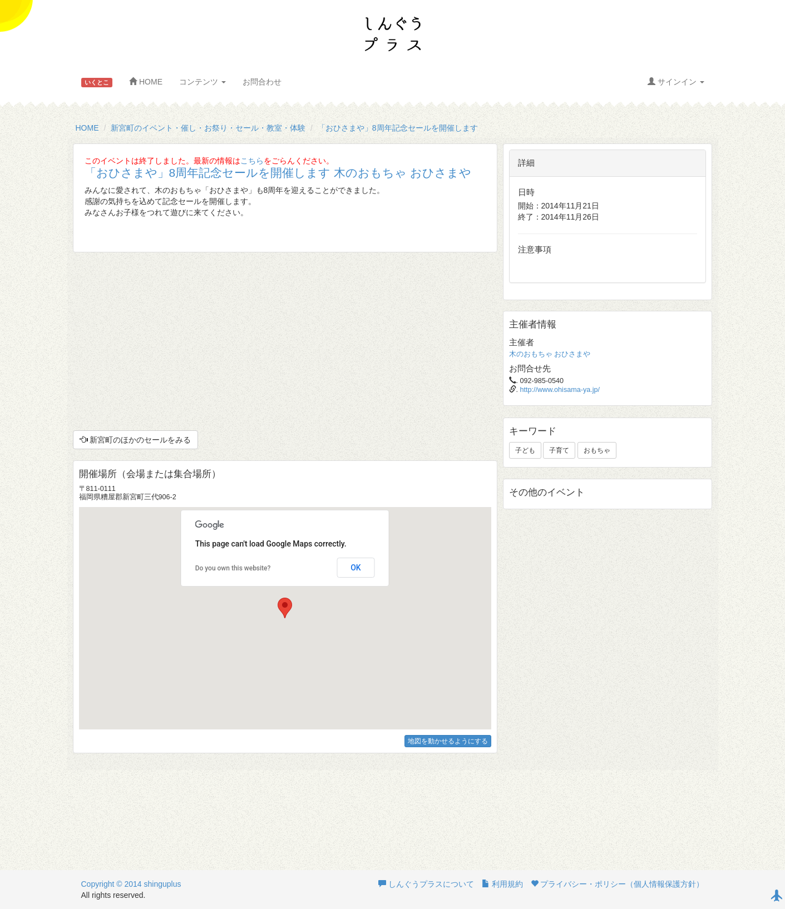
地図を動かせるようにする (448, 741)
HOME (145, 81)
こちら (252, 160)
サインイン (676, 81)
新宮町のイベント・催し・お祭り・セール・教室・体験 (208, 127)
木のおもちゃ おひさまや (550, 354)
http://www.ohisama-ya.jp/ (560, 390)
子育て (559, 450)
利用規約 (502, 884)
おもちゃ (597, 450)
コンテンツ (202, 81)
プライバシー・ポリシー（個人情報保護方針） (617, 884)
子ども (525, 450)
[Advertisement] (285, 341)
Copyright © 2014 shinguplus (131, 884)
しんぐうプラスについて (426, 884)
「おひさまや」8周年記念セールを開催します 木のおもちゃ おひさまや (278, 172)
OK (355, 567)
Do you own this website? (233, 568)
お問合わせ (262, 81)
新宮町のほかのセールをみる (135, 439)
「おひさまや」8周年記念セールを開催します (398, 127)
